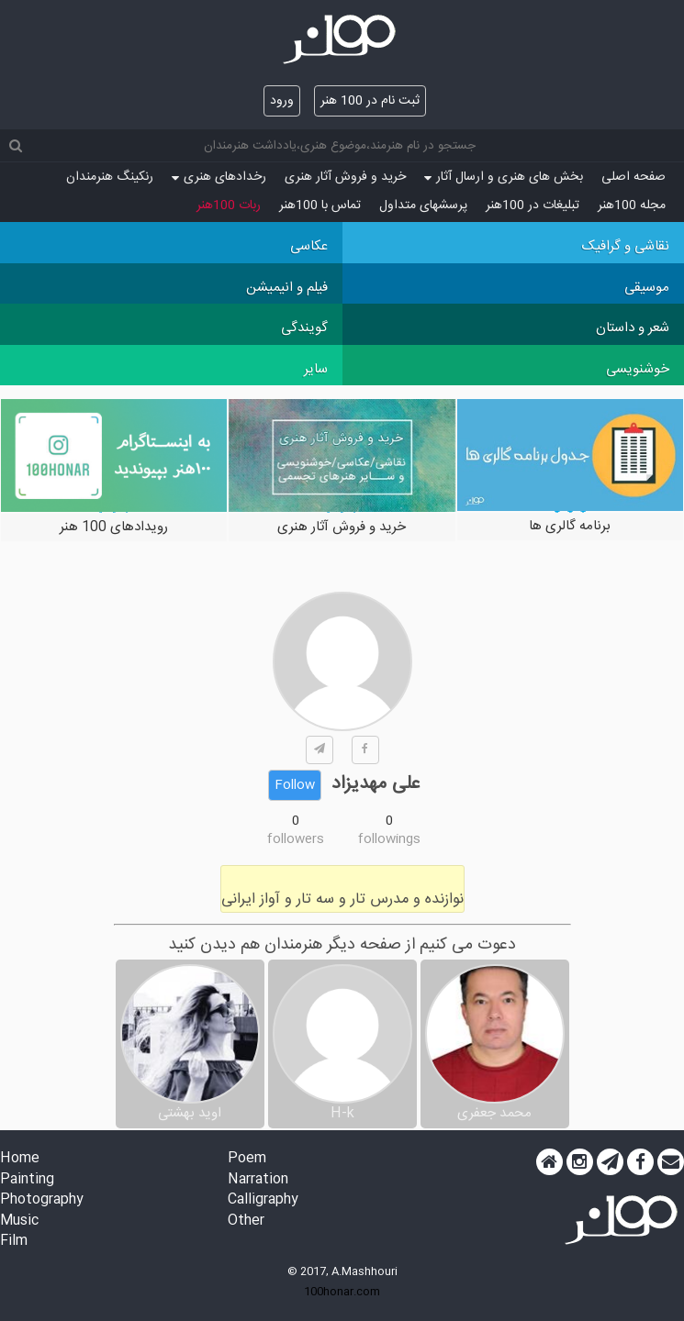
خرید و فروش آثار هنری (345, 177)
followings (389, 839)
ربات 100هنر (228, 205)
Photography (42, 1200)
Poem (247, 1159)
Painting (27, 1180)
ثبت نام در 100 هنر (370, 101)
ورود (282, 101)
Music (19, 1221)
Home (19, 1159)
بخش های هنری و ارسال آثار (503, 177)
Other (246, 1221)
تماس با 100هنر (320, 205)
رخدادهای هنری (219, 177)
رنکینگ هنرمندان (109, 177)
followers (295, 839)
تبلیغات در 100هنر (532, 205)
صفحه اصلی (633, 177)
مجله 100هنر (632, 205)
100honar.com (342, 1291)
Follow (295, 785)
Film (14, 1241)
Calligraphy (263, 1200)
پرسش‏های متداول (423, 205)
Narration (258, 1180)
